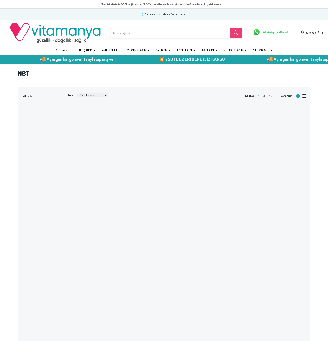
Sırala (72, 95)
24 (257, 96)
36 (264, 96)
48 (270, 96)
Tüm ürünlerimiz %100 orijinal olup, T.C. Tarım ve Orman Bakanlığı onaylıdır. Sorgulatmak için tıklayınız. (161, 4)
